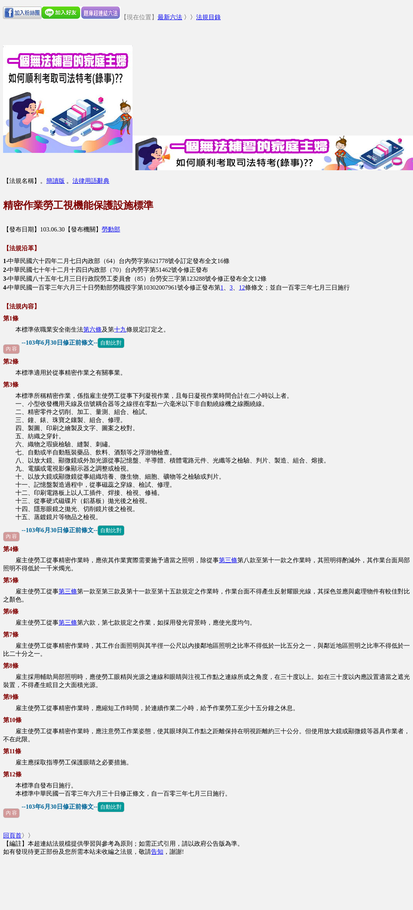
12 (242, 287)
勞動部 (111, 229)
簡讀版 (55, 181)
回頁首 (12, 835)
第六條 (92, 329)
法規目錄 (208, 17)
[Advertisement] (227, 82)
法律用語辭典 (90, 181)
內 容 (11, 349)
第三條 (228, 560)
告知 (157, 851)
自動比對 (111, 343)
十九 (120, 329)
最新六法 (170, 17)
